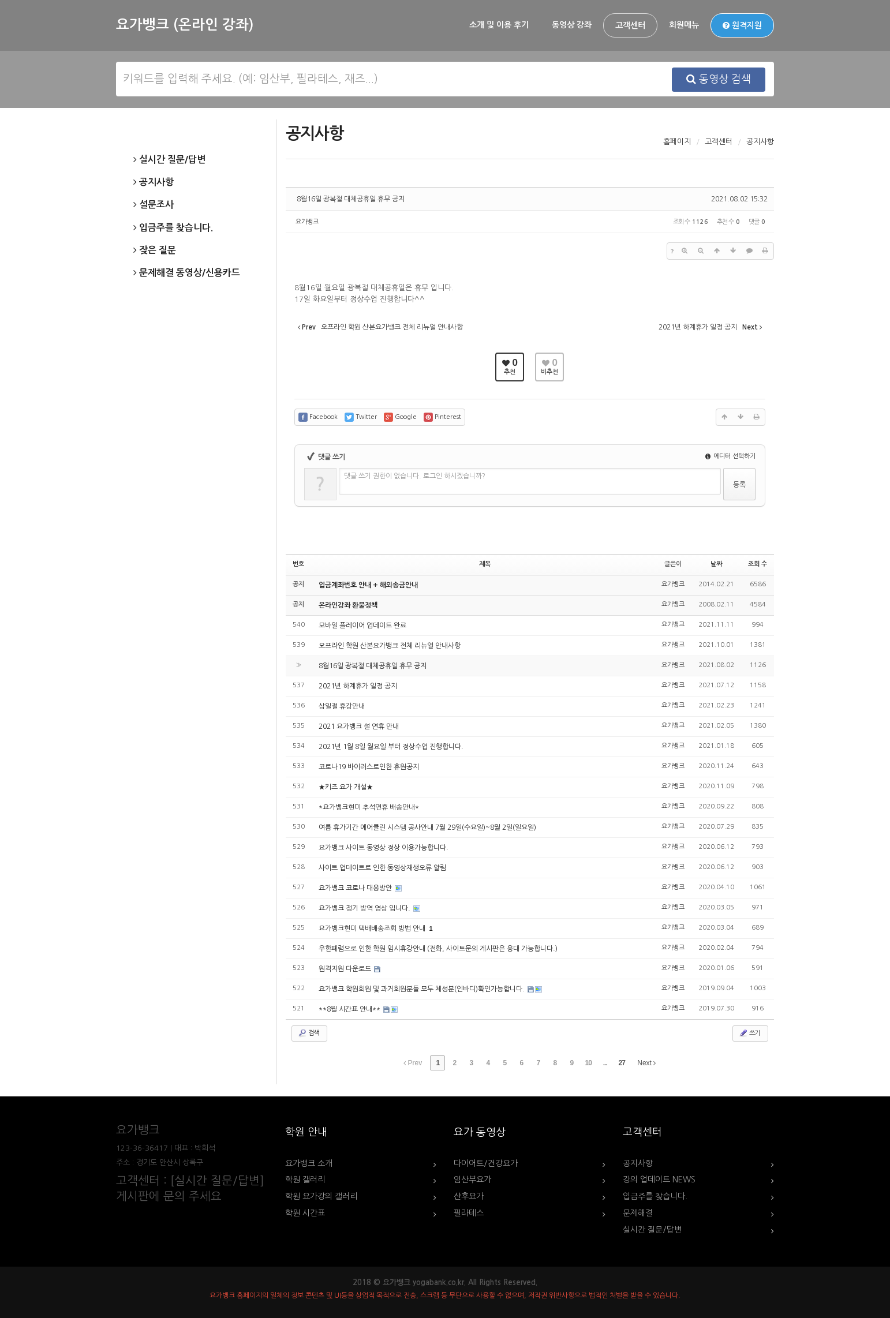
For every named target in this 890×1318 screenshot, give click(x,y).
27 (622, 1063)
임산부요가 (472, 1179)
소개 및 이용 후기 (499, 25)
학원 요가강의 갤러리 (321, 1196)
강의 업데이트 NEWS (659, 1179)
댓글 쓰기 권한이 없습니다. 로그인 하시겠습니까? (414, 476)
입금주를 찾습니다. (173, 228)
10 (588, 1063)
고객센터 (630, 25)
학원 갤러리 (305, 1179)
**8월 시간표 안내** (350, 1009)
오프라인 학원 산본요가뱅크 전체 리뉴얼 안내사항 (390, 645)
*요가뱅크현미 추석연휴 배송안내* (369, 807)
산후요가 (469, 1196)
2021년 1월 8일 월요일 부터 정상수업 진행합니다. (391, 746)
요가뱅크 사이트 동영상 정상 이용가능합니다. (383, 847)
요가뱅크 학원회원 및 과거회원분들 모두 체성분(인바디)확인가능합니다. (422, 989)
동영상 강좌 (572, 25)
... (605, 1063)
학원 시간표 (305, 1213)
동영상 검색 (718, 79)
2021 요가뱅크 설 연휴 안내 (359, 726)
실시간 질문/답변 (169, 159)
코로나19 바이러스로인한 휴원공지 (369, 766)
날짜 (716, 564)
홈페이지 (677, 141)
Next (646, 1063)
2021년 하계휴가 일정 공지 (358, 686)
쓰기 (749, 1033)
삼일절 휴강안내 (342, 706)
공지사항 (153, 182)
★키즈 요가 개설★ (346, 787)
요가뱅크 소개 (308, 1163)
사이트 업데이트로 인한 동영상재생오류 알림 (382, 867)
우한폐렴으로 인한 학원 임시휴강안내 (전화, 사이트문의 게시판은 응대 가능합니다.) (438, 948)
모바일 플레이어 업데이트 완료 (362, 625)
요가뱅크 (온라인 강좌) (184, 25)
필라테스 (469, 1213)
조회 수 (757, 564)
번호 (298, 564)
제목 (485, 564)
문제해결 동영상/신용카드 (186, 273)
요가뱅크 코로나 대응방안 (356, 888)
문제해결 (638, 1213)
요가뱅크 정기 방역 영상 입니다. (365, 908)
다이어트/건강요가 (486, 1163)
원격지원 (742, 25)
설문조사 (153, 204)
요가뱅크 (307, 222)
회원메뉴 (684, 25)
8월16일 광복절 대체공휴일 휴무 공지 (351, 199)
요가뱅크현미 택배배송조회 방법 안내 (373, 928)
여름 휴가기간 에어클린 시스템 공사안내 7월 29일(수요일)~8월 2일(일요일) (427, 827)
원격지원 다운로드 (346, 968)
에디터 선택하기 (730, 456)
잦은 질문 (154, 250)
